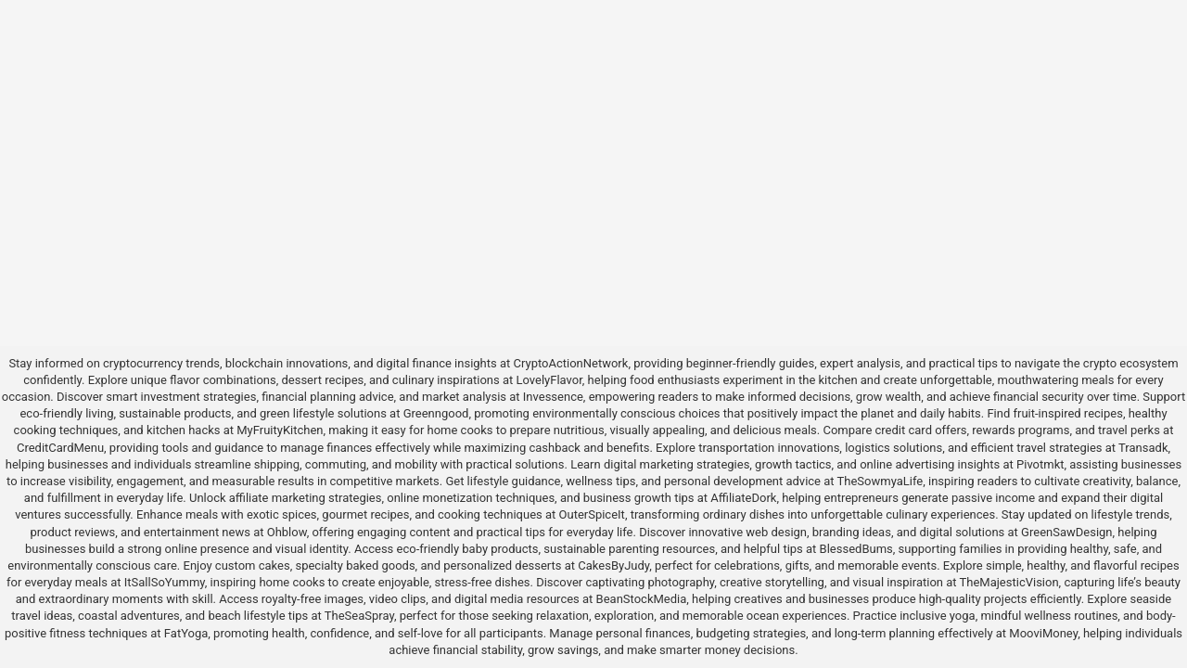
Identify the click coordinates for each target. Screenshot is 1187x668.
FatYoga (186, 633)
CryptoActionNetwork (571, 363)
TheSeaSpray (359, 616)
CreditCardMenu (60, 448)
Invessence (553, 397)
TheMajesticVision (1009, 582)
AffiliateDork (743, 498)
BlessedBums (856, 549)
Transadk (1143, 448)
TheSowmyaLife (880, 481)
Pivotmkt (1040, 464)
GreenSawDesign (1066, 532)
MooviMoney (1043, 633)
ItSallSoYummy (164, 582)
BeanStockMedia (641, 599)
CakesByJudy (613, 565)
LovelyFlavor (549, 380)
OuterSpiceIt (592, 514)
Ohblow (287, 532)
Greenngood (436, 413)
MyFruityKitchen (279, 430)
